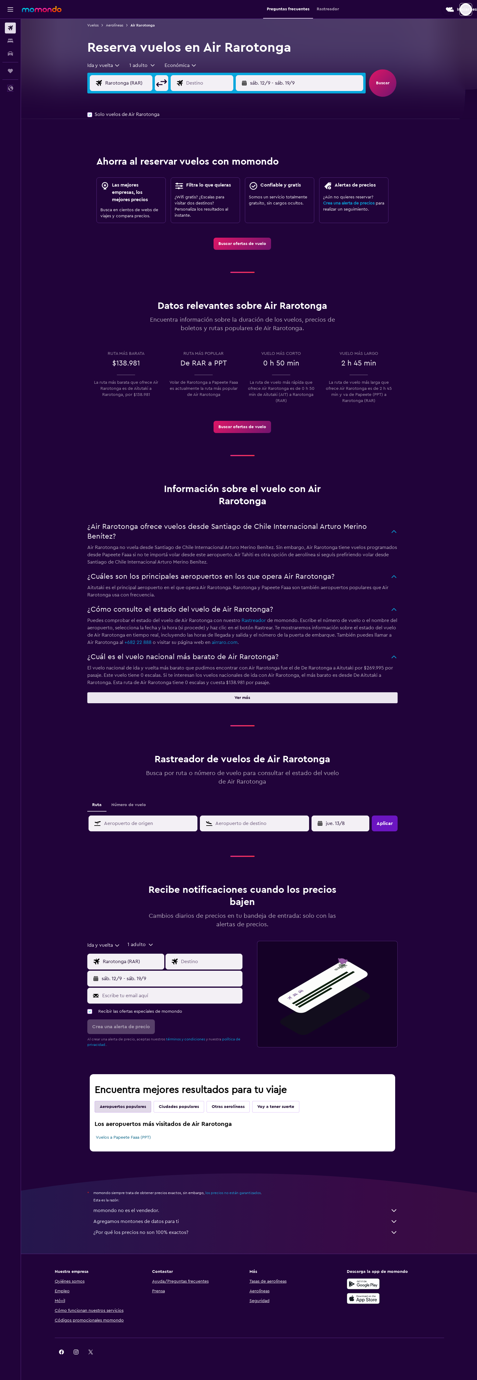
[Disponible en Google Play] (373, 1283)
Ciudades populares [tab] (185, 1107)
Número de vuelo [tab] (135, 805)
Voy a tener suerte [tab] (282, 1107)
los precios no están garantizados (239, 1193)
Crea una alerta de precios (355, 203)
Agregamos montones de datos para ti (252, 1221)
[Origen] (140, 83)
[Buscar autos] (10, 53)
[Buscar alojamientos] (10, 41)
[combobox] (110, 65)
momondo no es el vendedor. (252, 1210)
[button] (10, 9)
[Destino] (221, 83)
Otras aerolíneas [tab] (234, 1107)
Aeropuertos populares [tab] (129, 1107)
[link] (249, 244)
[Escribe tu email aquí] (177, 995)
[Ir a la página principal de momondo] (41, 9)
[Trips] (10, 71)
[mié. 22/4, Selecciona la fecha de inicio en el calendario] (348, 823)
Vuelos (99, 25)
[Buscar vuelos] (10, 28)
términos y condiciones (192, 1039)
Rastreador (260, 620)
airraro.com (231, 642)
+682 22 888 (144, 642)
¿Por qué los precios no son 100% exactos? (252, 1232)
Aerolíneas (121, 25)
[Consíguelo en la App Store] (373, 1298)
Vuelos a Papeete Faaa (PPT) (130, 1137)
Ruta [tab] (103, 805)
